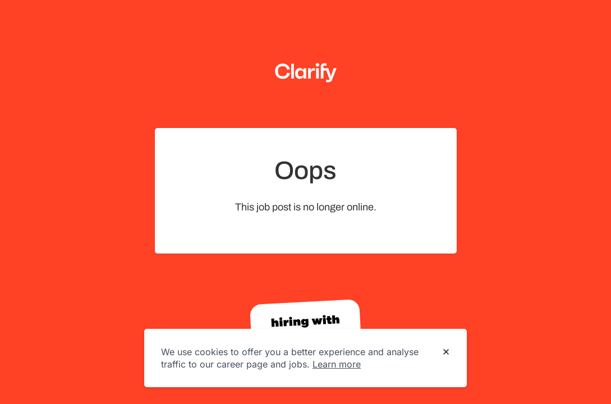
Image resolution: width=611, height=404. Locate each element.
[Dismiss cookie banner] (446, 352)
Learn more (337, 364)
